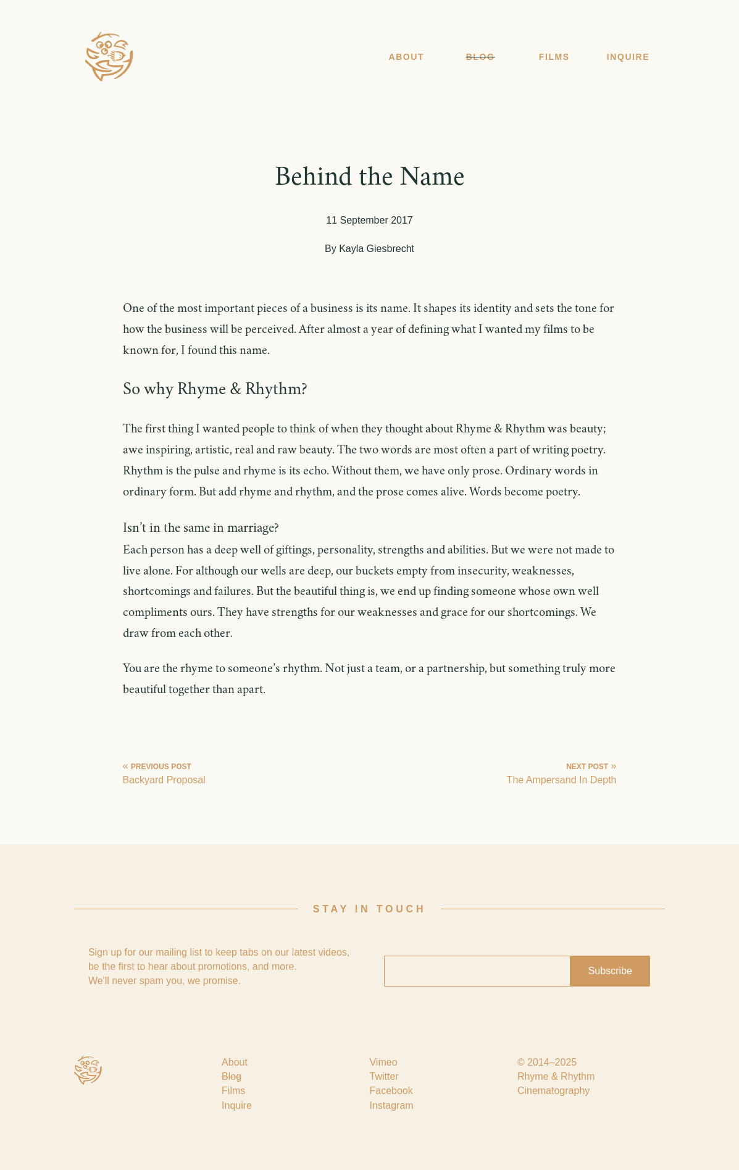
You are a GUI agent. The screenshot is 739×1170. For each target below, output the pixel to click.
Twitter (383, 1076)
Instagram (391, 1105)
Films (554, 57)
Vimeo (383, 1062)
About (406, 57)
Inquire (628, 57)
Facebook (390, 1090)
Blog (480, 57)
